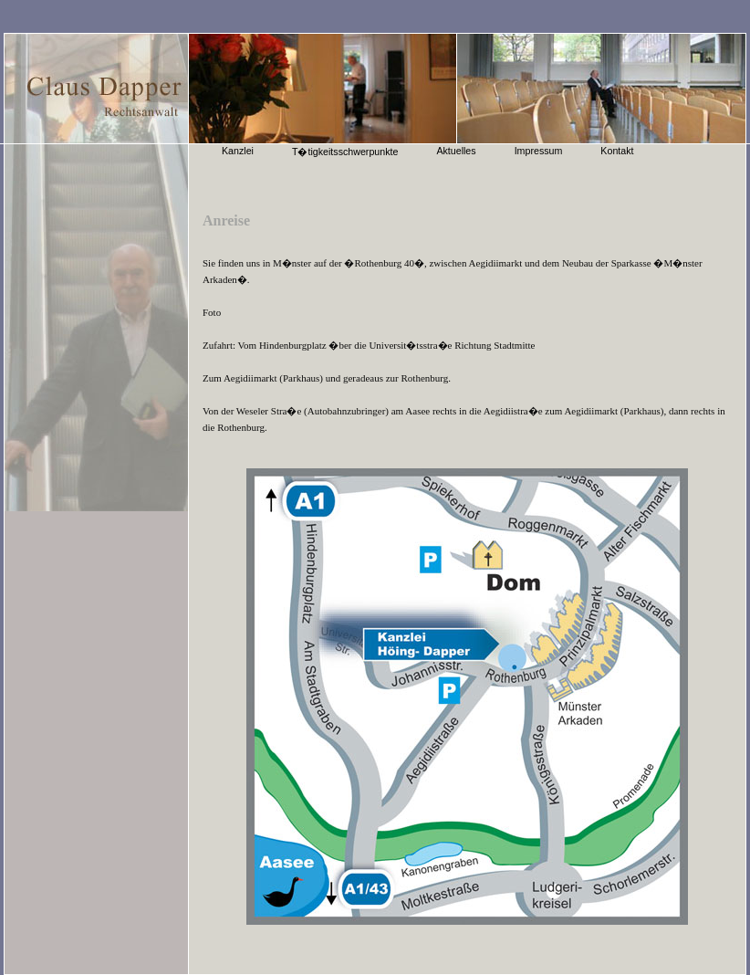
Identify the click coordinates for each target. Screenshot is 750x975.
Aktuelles (455, 150)
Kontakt (616, 150)
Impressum (539, 150)
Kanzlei (238, 150)
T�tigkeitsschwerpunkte (345, 151)
